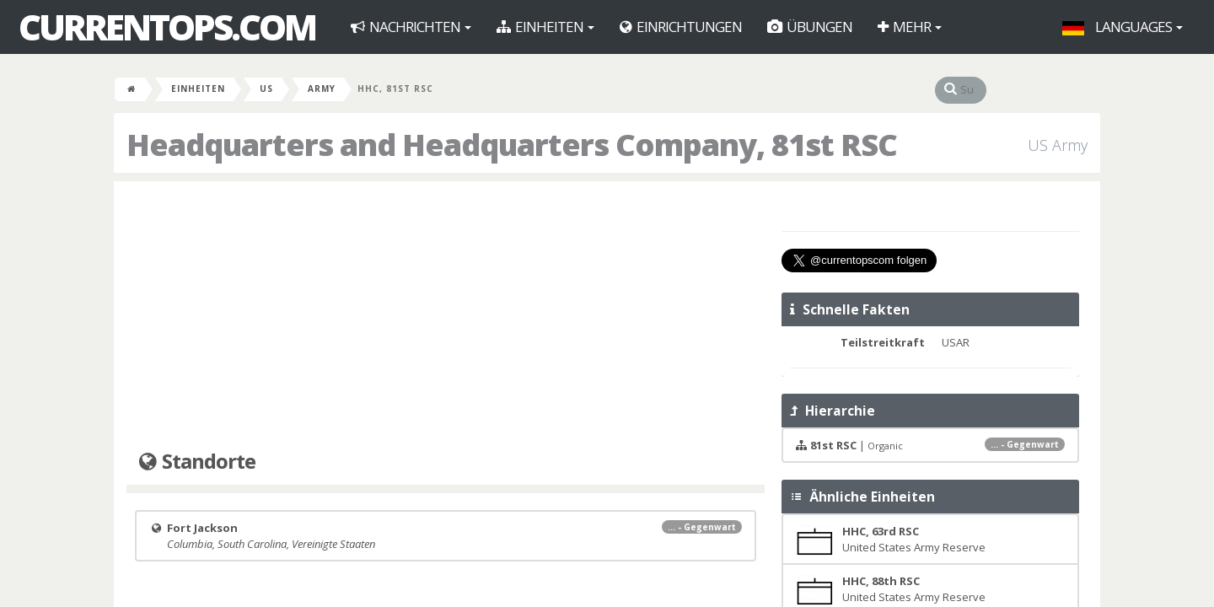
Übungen (809, 26)
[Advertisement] (445, 316)
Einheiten (545, 26)
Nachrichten (411, 26)
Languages (1122, 26)
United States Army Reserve (891, 540)
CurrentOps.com (167, 27)
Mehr (910, 26)
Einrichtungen (681, 26)
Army (322, 88)
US (266, 88)
